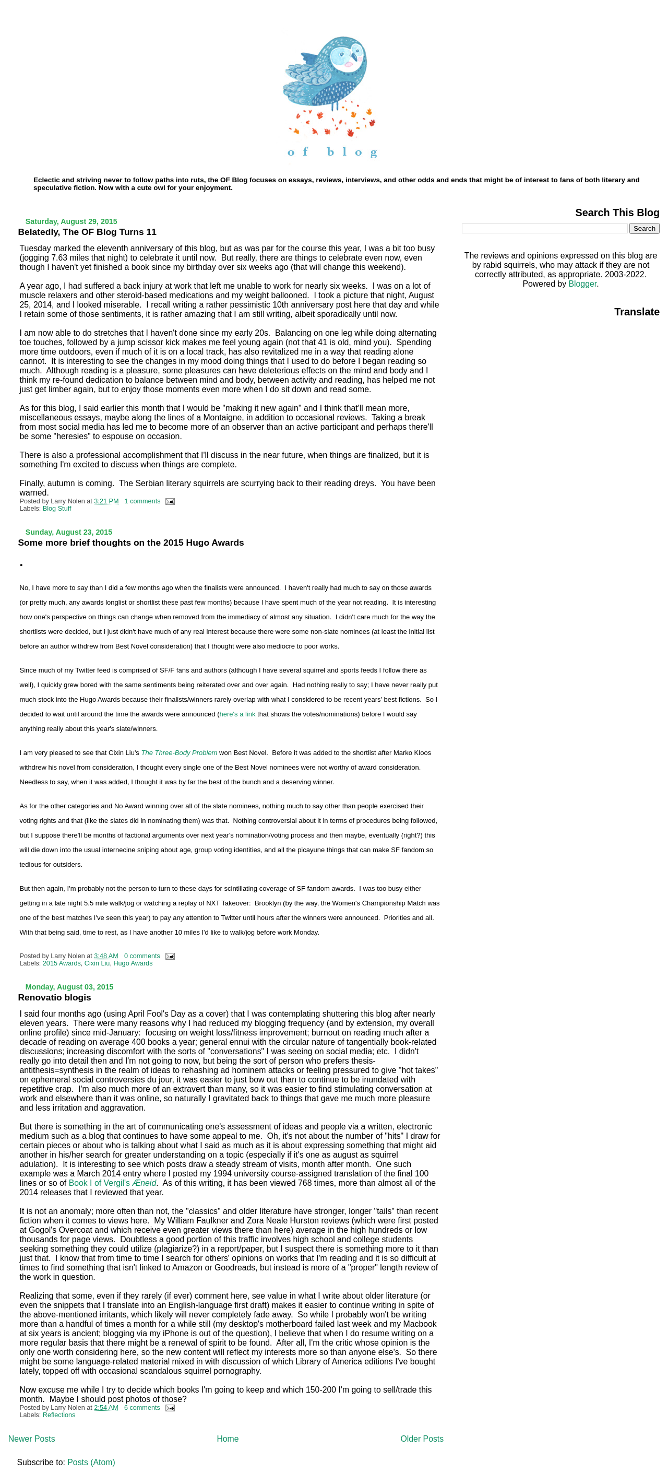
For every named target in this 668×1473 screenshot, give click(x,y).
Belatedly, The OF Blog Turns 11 (87, 232)
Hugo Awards (132, 963)
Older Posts (422, 1438)
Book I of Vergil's (113, 1183)
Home (227, 1438)
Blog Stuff (57, 508)
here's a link (238, 714)
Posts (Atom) (91, 1462)
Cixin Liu (97, 963)
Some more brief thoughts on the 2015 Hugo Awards (131, 542)
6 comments (142, 1407)
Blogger (582, 283)
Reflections (59, 1415)
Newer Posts (31, 1438)
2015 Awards (62, 963)
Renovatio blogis (54, 997)
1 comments (143, 501)
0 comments (142, 956)
